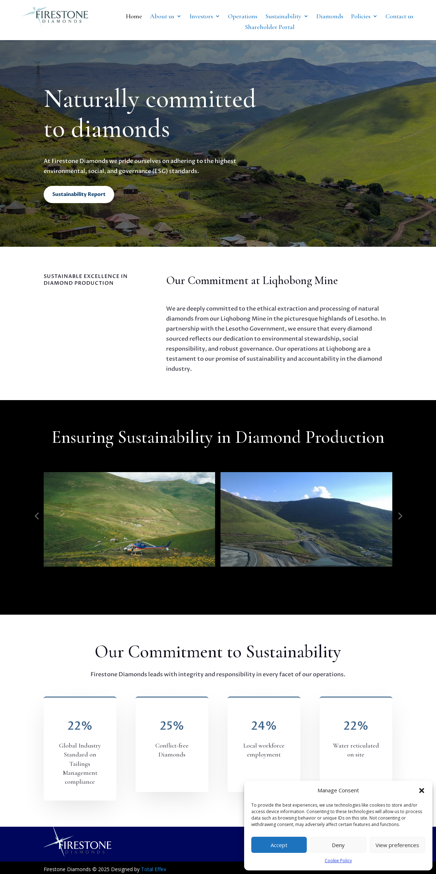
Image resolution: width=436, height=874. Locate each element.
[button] (421, 790)
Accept (279, 845)
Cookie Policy (338, 861)
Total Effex (153, 869)
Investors (201, 17)
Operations (242, 17)
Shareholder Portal (270, 27)
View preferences (397, 845)
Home (134, 17)
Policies (360, 17)
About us (162, 17)
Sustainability (283, 17)
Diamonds (329, 17)
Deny (338, 845)
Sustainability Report (79, 194)
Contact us (399, 17)
